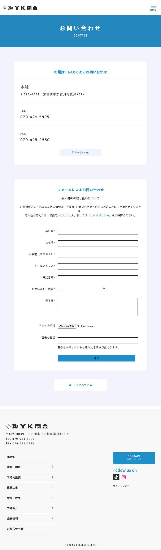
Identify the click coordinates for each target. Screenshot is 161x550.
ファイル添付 (47, 328)
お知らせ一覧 (30, 529)
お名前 (50, 242)
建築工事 (30, 487)
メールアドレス (44, 266)
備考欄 (50, 300)
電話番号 (49, 277)
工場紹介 (30, 508)
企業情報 (30, 518)
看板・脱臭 (30, 498)
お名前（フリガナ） (42, 254)
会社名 (50, 231)
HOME (30, 457)
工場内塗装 (30, 477)
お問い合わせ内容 (43, 289)
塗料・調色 (30, 467)
